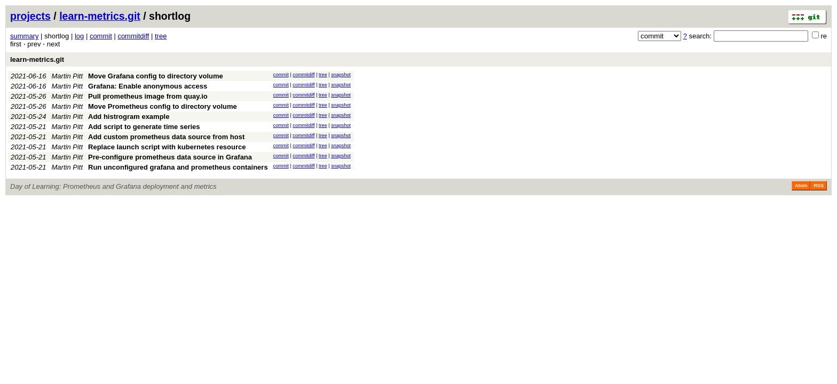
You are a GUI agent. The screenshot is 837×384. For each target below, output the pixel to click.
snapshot (341, 74)
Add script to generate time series (144, 127)
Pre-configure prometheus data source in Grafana (170, 157)
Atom (801, 185)
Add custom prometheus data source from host (166, 137)
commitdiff (133, 36)
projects (30, 16)
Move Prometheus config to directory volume (162, 106)
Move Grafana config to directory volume (155, 76)
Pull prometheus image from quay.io (148, 96)
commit (101, 36)
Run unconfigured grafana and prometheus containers (178, 167)
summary (24, 36)
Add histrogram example (128, 117)
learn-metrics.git (99, 16)
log (79, 36)
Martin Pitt (67, 76)
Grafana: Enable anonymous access (147, 86)
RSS (819, 185)
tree (161, 36)
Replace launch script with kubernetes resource (167, 147)
